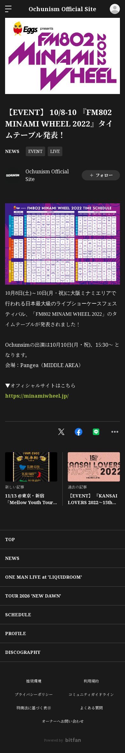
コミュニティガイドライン (91, 694)
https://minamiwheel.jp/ (37, 395)
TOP (10, 539)
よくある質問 (91, 708)
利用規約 (91, 681)
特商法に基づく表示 (34, 708)
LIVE (55, 151)
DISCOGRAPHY (22, 652)
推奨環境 (33, 681)
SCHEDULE (18, 615)
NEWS (12, 151)
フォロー (101, 175)
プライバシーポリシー (34, 694)
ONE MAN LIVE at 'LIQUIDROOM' (43, 577)
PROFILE (15, 633)
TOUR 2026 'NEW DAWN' (33, 596)
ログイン (115, 9)
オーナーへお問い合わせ (63, 721)
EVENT (35, 151)
